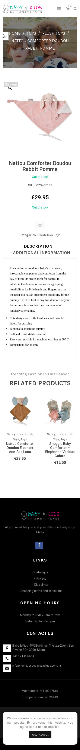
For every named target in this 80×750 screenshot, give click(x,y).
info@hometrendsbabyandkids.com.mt (36, 665)
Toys (31, 33)
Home (14, 33)
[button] (10, 88)
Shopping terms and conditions (41, 591)
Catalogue (41, 572)
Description (38, 246)
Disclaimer (41, 584)
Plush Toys (53, 33)
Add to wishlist (40, 225)
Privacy (41, 578)
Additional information (41, 252)
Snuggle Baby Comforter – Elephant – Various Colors (60, 450)
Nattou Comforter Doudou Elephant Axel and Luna (20, 448)
